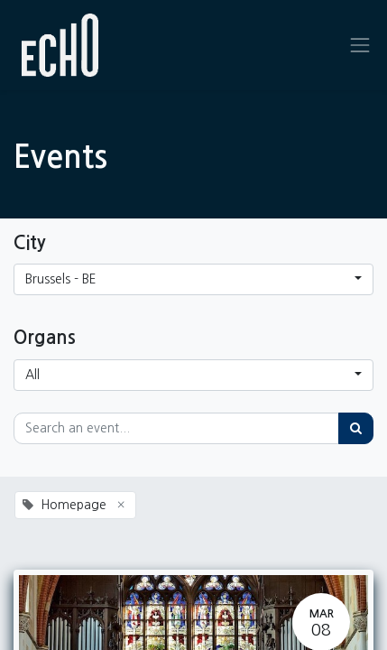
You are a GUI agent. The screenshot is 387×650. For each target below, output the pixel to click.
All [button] (32, 374)
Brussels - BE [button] (61, 279)
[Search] (355, 428)
